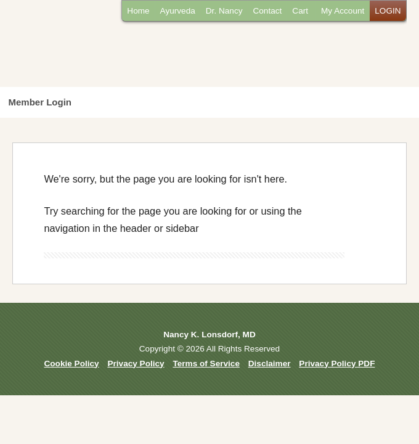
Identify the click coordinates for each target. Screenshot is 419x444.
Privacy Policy (135, 363)
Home (138, 10)
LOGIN (388, 10)
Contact (267, 10)
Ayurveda (177, 10)
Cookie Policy (71, 363)
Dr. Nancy (224, 10)
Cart (300, 10)
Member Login (40, 102)
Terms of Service (206, 363)
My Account (342, 10)
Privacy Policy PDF (337, 363)
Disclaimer (269, 363)
